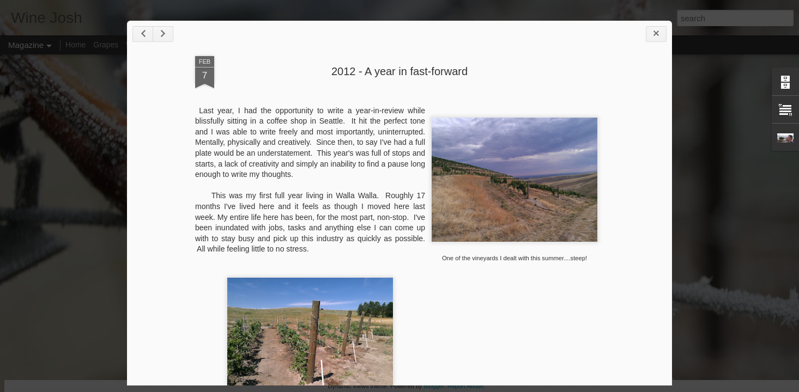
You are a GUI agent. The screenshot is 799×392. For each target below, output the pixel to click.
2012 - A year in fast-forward (399, 71)
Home (75, 44)
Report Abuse (465, 386)
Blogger (433, 386)
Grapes (105, 44)
